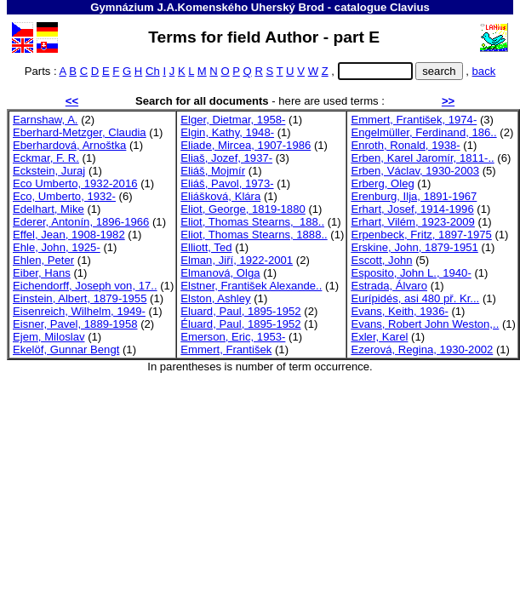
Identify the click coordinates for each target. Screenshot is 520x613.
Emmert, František (225, 349)
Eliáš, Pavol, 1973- (226, 183)
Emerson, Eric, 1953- (232, 336)
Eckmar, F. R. (46, 158)
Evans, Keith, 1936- (399, 311)
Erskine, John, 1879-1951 (414, 247)
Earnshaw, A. (45, 119)
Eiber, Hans (42, 272)
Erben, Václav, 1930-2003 (415, 170)
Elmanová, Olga (220, 272)
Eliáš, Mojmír (212, 170)
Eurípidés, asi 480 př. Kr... (415, 298)
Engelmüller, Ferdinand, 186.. (423, 132)
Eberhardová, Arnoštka (69, 145)
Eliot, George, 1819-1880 (243, 209)
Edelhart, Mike (48, 209)
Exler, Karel (379, 336)
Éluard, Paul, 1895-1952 (240, 324)
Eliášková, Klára (220, 196)
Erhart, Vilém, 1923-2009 (413, 221)
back (484, 71)
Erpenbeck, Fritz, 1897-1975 (421, 234)
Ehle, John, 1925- (56, 247)
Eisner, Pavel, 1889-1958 (75, 324)
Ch (153, 71)
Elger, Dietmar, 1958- (232, 119)
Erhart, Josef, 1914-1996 (412, 209)
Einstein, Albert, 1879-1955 (79, 298)
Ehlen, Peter (43, 260)
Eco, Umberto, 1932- (64, 196)
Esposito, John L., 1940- (411, 272)
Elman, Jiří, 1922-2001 (236, 260)
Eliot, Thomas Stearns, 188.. (252, 221)
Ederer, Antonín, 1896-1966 (81, 221)
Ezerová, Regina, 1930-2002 (422, 349)
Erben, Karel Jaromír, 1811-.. (422, 158)
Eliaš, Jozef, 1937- (226, 158)
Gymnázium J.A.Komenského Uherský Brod (207, 7)
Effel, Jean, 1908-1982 (69, 234)
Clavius (410, 7)
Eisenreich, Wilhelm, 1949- (79, 311)
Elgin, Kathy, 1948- (227, 132)
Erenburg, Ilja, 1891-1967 (414, 196)
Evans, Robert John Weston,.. (425, 324)
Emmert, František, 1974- (414, 119)
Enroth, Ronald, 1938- (405, 145)
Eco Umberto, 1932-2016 (75, 183)
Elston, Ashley (215, 298)
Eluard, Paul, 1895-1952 (240, 311)
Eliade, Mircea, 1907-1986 (245, 145)
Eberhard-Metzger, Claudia (79, 132)
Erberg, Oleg (382, 183)
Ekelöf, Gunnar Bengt (66, 349)
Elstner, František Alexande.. (251, 285)
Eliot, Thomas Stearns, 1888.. (253, 234)
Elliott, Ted (205, 247)
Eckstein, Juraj (49, 170)
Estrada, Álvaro (389, 285)
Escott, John (381, 260)
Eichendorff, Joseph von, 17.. (85, 285)
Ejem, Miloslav (49, 336)
